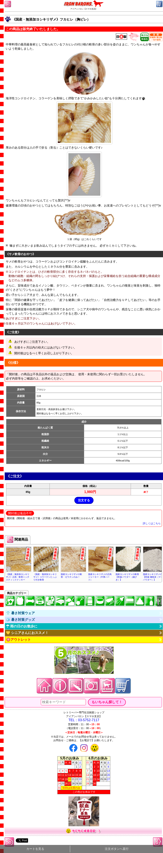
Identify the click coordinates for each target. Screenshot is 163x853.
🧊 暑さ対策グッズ (20, 619)
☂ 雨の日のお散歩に (21, 626)
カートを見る (35, 848)
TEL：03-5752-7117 (83, 720)
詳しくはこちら (152, 523)
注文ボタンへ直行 (117, 848)
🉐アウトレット (18, 639)
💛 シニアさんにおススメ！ (27, 633)
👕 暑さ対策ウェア (20, 613)
